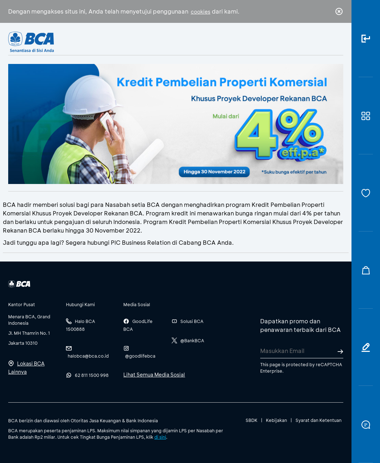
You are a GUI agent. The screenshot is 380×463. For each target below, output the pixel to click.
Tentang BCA (208, 41)
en (337, 42)
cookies (200, 11)
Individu (132, 41)
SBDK (251, 420)
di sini (160, 437)
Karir (249, 41)
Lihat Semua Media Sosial (154, 374)
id (324, 42)
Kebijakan (276, 420)
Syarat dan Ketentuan (319, 420)
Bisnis (166, 41)
